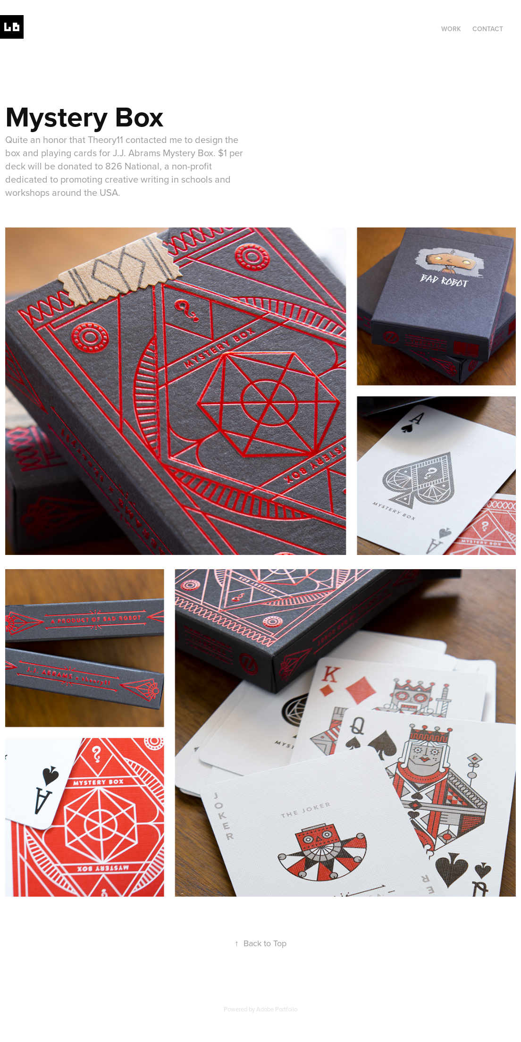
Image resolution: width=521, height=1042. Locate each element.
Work (451, 29)
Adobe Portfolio (276, 1009)
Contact (487, 29)
